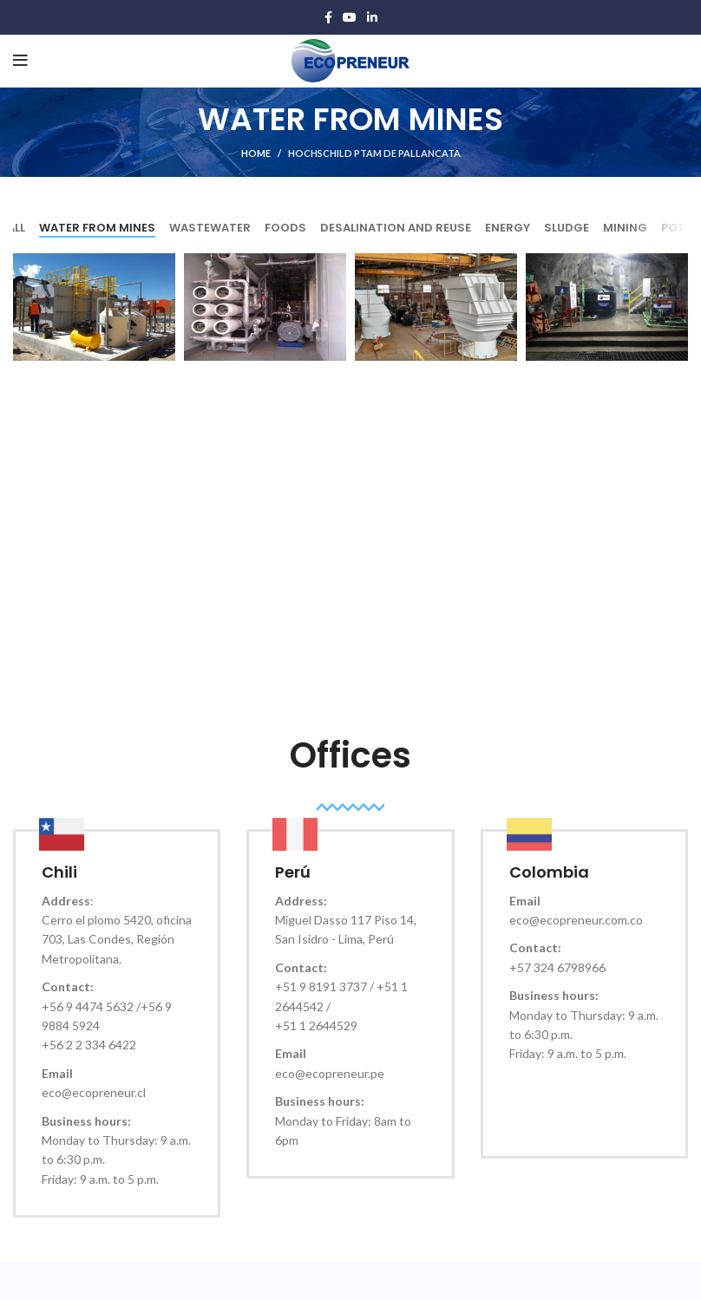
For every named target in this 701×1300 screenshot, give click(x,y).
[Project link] (94, 307)
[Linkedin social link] (372, 17)
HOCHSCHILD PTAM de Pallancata (374, 153)
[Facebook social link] (328, 17)
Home (256, 153)
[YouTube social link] (349, 17)
